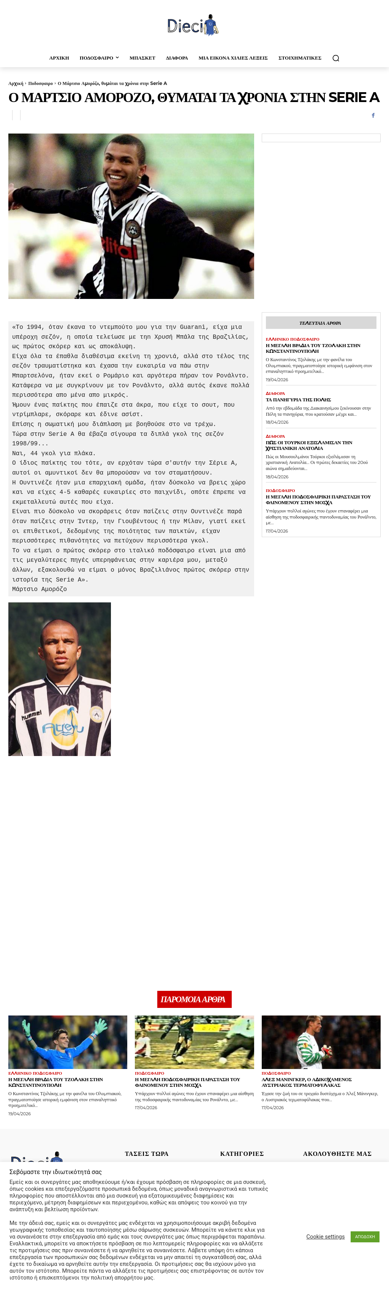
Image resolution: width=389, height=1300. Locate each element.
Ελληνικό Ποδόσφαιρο (292, 339)
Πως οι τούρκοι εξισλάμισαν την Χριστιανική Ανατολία (309, 445)
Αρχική (15, 83)
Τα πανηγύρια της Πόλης (298, 399)
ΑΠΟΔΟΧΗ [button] (365, 1236)
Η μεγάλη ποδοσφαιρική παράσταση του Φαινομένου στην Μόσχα (318, 499)
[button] (336, 58)
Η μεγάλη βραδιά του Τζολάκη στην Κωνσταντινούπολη (313, 348)
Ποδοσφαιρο (40, 83)
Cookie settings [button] (326, 1236)
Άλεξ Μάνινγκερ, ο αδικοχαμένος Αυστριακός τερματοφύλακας (307, 1083)
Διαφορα (275, 393)
